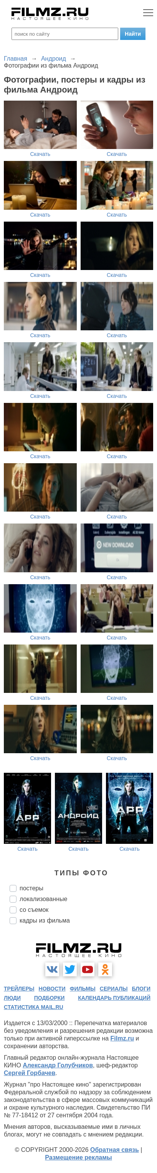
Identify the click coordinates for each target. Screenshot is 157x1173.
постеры (31, 888)
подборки (49, 998)
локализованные (43, 899)
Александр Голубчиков (58, 1065)
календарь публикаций (114, 998)
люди (12, 998)
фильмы (83, 989)
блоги (141, 989)
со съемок (34, 909)
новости (52, 989)
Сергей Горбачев (29, 1073)
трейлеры (19, 989)
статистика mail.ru (33, 1007)
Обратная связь (114, 1149)
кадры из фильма (45, 920)
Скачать (40, 154)
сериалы (114, 989)
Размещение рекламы (78, 1157)
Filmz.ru (122, 1038)
